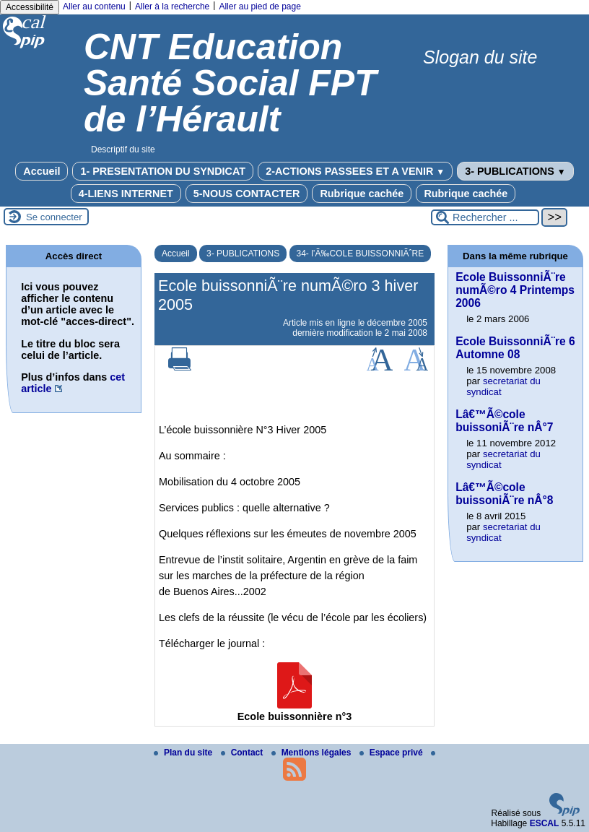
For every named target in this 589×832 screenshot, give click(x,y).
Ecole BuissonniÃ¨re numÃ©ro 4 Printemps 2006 (515, 290)
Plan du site (184, 753)
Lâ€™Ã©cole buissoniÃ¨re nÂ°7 (504, 420)
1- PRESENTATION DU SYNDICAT (162, 171)
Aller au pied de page (259, 6)
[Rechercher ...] (485, 217)
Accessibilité (29, 7)
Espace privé (392, 753)
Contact (243, 753)
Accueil (41, 171)
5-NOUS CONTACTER (246, 193)
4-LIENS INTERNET (126, 193)
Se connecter (54, 217)
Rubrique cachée (361, 193)
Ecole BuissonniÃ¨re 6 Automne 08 (515, 347)
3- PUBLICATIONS (515, 171)
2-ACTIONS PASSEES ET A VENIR (355, 171)
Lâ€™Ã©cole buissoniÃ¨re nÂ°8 (504, 493)
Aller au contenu (94, 6)
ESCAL (544, 823)
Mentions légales (312, 753)
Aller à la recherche (172, 6)
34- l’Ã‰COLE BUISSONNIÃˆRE (360, 253)
